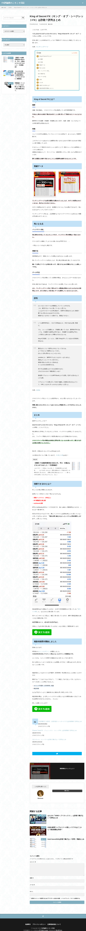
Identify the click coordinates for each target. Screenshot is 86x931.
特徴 (40, 62)
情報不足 (41, 74)
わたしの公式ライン (44, 651)
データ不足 (42, 77)
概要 (40, 59)
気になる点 (41, 68)
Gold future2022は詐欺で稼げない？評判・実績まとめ (66, 839)
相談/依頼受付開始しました (45, 88)
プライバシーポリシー (39, 924)
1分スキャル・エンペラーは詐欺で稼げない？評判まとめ (49, 739)
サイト (31, 891)
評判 (39, 80)
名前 (32, 878)
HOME (4, 7)
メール (32, 884)
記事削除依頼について (54, 924)
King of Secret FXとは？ (44, 56)
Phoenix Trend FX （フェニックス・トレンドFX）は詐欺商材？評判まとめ (54, 730)
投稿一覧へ (66, 790)
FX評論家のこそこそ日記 (13, 3)
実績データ (41, 65)
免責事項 (27, 924)
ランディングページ (42, 46)
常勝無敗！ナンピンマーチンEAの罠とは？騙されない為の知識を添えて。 (20, 86)
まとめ (40, 82)
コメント (33, 862)
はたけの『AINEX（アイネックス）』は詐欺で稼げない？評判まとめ (65, 817)
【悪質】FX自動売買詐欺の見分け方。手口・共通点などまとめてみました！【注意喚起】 (52, 464)
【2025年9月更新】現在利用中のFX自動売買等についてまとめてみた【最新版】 (20, 75)
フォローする (67, 771)
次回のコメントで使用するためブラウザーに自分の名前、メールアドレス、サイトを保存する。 (56, 898)
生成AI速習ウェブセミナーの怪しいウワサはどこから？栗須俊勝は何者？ (65, 828)
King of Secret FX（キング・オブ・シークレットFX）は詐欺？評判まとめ (30, 7)
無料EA (11, 57)
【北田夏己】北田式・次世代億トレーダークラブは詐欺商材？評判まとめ (60, 721)
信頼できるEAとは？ (43, 85)
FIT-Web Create (43, 930)
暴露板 (38, 390)
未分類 (10, 7)
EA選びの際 (59, 455)
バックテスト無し (44, 71)
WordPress (59, 930)
